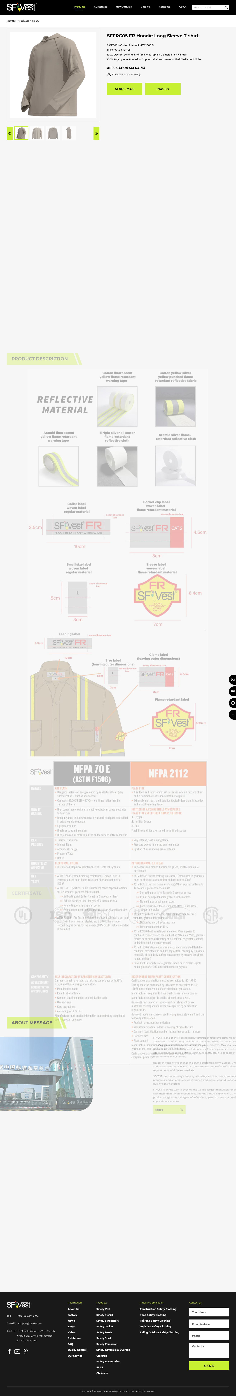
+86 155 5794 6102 (28, 1315)
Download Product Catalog (124, 75)
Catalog (145, 6)
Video (71, 1332)
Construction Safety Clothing (158, 1309)
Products (79, 6)
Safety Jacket (104, 1326)
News (71, 1320)
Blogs (71, 1326)
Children (101, 1355)
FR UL (35, 20)
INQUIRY (163, 89)
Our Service (75, 1355)
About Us (73, 1309)
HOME (11, 20)
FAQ (70, 1344)
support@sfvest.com (30, 1323)
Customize (100, 6)
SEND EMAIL (124, 89)
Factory (72, 1315)
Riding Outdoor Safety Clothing (159, 1332)
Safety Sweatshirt (107, 1320)
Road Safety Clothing (153, 1315)
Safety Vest (103, 1309)
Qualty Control (77, 1349)
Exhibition (74, 1338)
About (182, 6)
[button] (10, 133)
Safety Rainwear (106, 1344)
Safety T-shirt (104, 1315)
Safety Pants (104, 1332)
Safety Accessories (108, 1361)
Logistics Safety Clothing (155, 1326)
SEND (209, 1366)
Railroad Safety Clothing (155, 1320)
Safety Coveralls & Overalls (113, 1349)
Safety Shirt (103, 1338)
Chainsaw (102, 1373)
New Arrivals (124, 6)
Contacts (164, 6)
